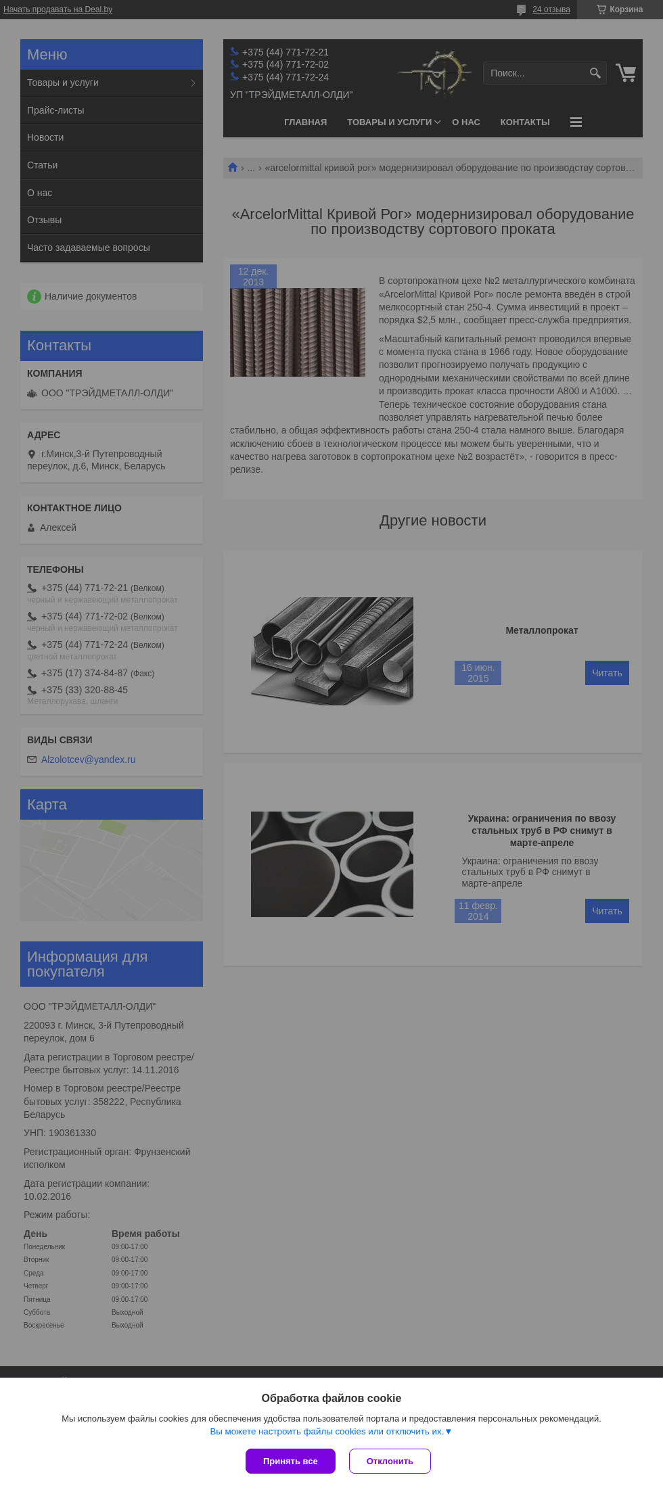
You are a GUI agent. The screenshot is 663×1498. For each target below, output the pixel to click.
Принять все (290, 1461)
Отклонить (390, 1461)
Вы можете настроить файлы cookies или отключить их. (327, 1431)
